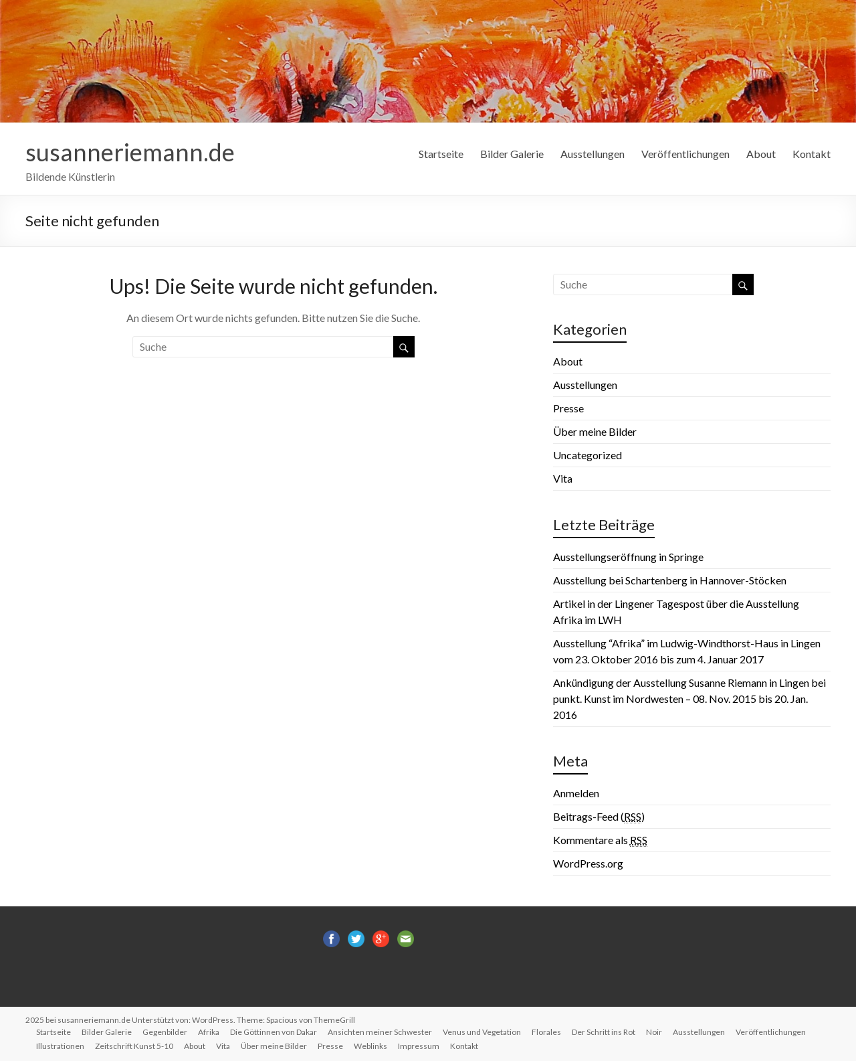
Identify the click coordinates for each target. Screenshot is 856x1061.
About (761, 153)
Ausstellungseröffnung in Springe (628, 556)
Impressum (418, 1046)
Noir (654, 1032)
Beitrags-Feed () (599, 816)
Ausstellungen (592, 153)
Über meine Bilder (595, 431)
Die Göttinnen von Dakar (273, 1032)
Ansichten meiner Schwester (380, 1032)
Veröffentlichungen (685, 153)
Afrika (208, 1032)
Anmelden (576, 793)
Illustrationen (60, 1046)
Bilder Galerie (512, 153)
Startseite (441, 153)
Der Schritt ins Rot (603, 1032)
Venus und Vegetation (482, 1032)
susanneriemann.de (130, 152)
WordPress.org (588, 863)
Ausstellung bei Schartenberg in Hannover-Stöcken (669, 580)
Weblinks (370, 1046)
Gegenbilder (164, 1032)
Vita (562, 478)
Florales (546, 1032)
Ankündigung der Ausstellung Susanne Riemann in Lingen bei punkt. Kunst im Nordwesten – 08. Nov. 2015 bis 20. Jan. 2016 (689, 698)
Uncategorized (587, 454)
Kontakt (811, 153)
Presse (568, 408)
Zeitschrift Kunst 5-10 (134, 1046)
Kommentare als (600, 840)
